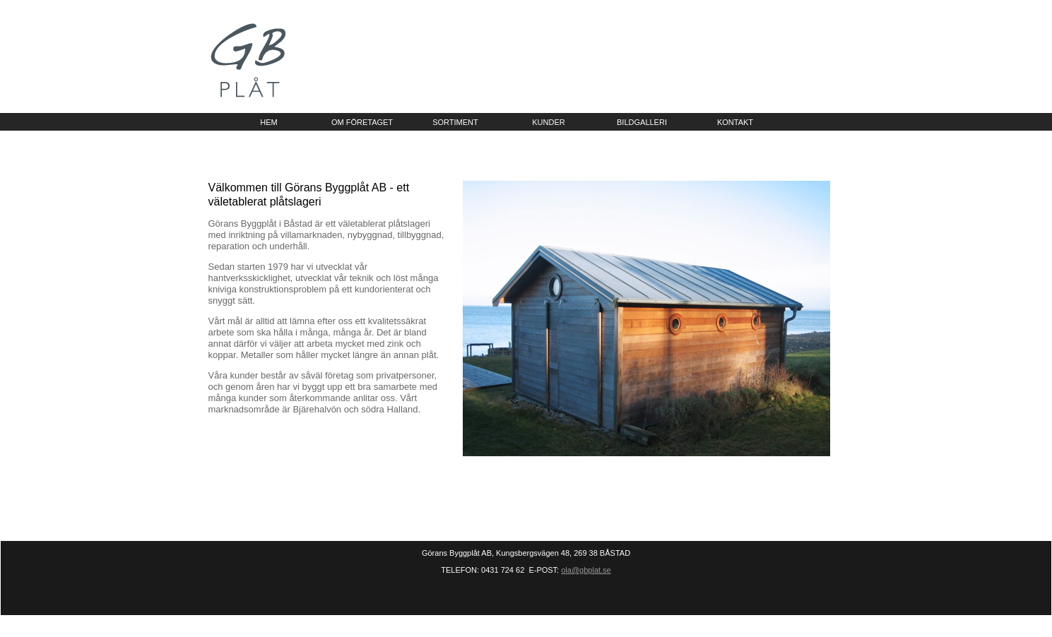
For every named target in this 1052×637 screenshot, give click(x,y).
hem (268, 122)
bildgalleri (642, 122)
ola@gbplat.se (586, 570)
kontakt (735, 122)
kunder (548, 122)
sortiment (455, 122)
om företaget (362, 122)
